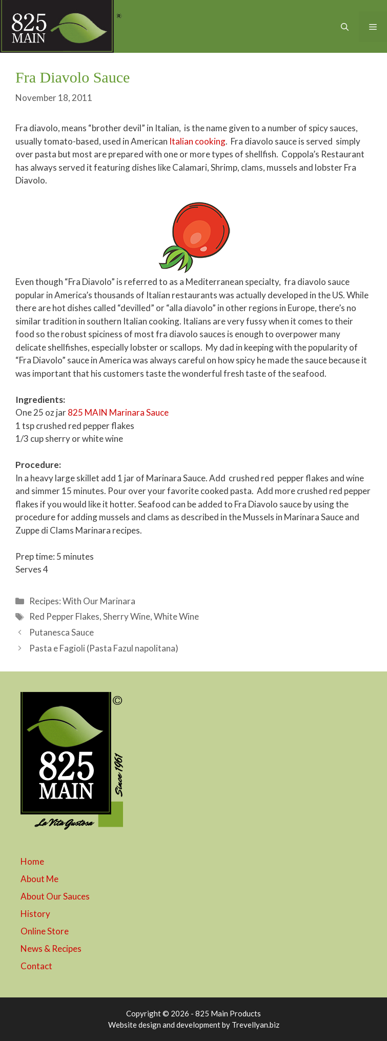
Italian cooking (197, 141)
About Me (39, 878)
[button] (345, 26)
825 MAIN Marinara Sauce (118, 412)
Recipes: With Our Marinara (82, 601)
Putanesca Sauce (61, 632)
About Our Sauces (55, 896)
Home (32, 861)
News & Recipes (51, 948)
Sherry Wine (126, 616)
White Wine (176, 616)
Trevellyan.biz (255, 1024)
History (35, 913)
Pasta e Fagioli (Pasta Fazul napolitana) (103, 648)
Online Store (45, 931)
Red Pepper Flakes (64, 616)
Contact (36, 966)
